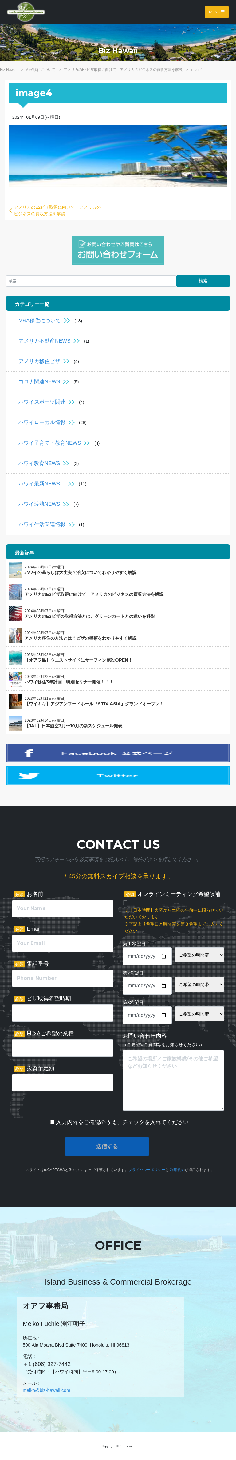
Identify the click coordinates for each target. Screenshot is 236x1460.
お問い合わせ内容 (163, 1040)
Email (27, 929)
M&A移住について (39, 321)
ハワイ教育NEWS (39, 463)
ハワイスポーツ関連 (41, 402)
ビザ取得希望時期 (42, 999)
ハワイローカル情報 (41, 422)
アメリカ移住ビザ (39, 361)
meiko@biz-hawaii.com (46, 1390)
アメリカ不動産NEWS (44, 341)
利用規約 (177, 1170)
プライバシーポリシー (146, 1170)
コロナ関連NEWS (39, 382)
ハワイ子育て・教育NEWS (49, 443)
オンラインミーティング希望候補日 (173, 912)
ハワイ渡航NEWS (39, 504)
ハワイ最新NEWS (41, 484)
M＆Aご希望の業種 (44, 1033)
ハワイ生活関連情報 (41, 524)
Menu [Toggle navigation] (217, 12)
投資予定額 (34, 1068)
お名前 (28, 894)
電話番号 (31, 964)
